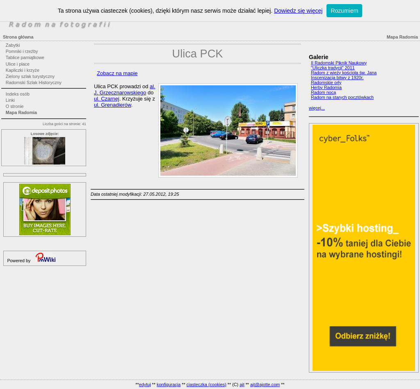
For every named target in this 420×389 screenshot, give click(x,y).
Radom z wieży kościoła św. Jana (344, 72)
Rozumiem (344, 10)
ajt (242, 384)
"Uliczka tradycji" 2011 (333, 67)
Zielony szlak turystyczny (30, 76)
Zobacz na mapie (117, 73)
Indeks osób (18, 94)
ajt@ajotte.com (265, 384)
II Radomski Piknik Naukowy (339, 62)
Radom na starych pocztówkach (342, 97)
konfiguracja (168, 384)
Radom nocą (323, 92)
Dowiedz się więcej (298, 10)
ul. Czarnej (106, 99)
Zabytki (13, 45)
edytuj (145, 384)
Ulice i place (18, 64)
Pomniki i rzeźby (22, 51)
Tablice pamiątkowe (25, 57)
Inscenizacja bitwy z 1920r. (337, 77)
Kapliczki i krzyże (22, 70)
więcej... (317, 107)
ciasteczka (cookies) (206, 384)
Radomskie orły (326, 82)
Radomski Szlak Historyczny (34, 82)
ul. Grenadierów (112, 105)
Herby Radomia (326, 87)
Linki (10, 100)
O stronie (15, 106)
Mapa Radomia (21, 112)
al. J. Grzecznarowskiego (124, 89)
